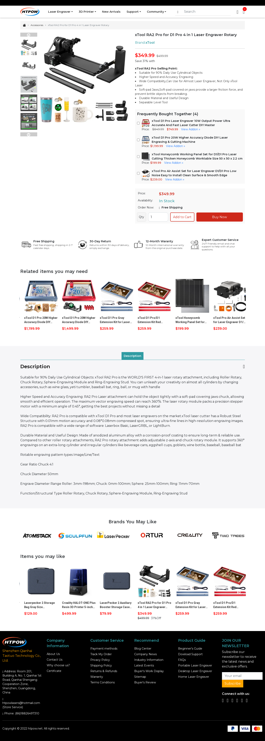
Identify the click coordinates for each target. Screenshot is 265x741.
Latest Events (144, 665)
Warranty (96, 677)
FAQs (182, 660)
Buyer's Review (145, 682)
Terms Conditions (102, 682)
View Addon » (190, 129)
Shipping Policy (101, 665)
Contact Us (54, 659)
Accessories (37, 25)
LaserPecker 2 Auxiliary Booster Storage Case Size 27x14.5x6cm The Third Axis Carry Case (150, 605)
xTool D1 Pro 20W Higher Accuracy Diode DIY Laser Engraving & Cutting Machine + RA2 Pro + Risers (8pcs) (113, 320)
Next (28, 134)
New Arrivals (111, 11)
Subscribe (233, 683)
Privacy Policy (100, 660)
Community (155, 11)
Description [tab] (132, 356)
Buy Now (219, 217)
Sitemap (140, 677)
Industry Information (148, 660)
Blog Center (142, 648)
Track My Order (101, 654)
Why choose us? (58, 665)
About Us (53, 654)
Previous (28, 35)
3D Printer (86, 11)
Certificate (54, 671)
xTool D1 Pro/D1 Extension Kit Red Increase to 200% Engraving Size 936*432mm (184, 320)
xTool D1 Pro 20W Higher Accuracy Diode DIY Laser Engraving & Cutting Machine (76, 320)
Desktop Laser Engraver (195, 671)
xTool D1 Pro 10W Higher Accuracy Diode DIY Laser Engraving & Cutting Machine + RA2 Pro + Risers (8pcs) (38, 320)
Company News (145, 654)
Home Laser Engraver (193, 677)
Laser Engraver (59, 11)
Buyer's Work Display (149, 671)
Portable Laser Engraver (195, 665)
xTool (150, 43)
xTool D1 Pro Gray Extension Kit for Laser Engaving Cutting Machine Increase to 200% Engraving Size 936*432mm (150, 320)
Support (133, 11)
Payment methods (103, 648)
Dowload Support (190, 654)
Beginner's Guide (190, 648)
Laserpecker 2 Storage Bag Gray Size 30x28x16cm (74, 605)
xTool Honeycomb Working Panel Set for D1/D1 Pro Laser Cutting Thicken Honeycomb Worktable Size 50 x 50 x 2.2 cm (226, 320)
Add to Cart (182, 217)
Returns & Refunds (103, 671)
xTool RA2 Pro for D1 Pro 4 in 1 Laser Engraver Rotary (189, 605)
